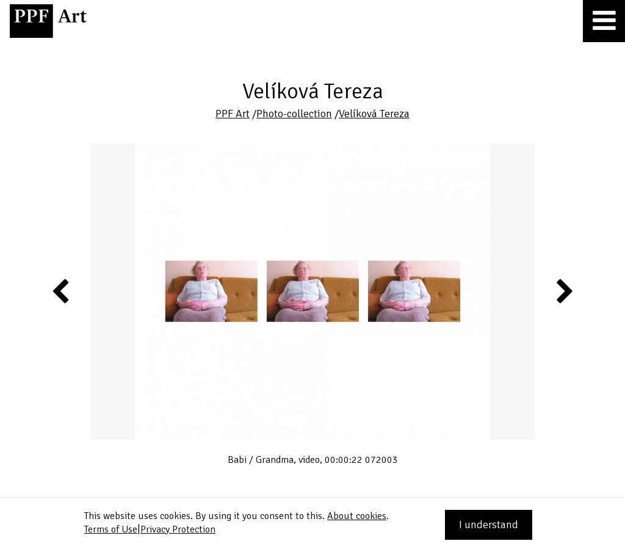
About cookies (356, 516)
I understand (488, 524)
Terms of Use (110, 529)
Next (563, 291)
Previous (61, 291)
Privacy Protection (177, 529)
